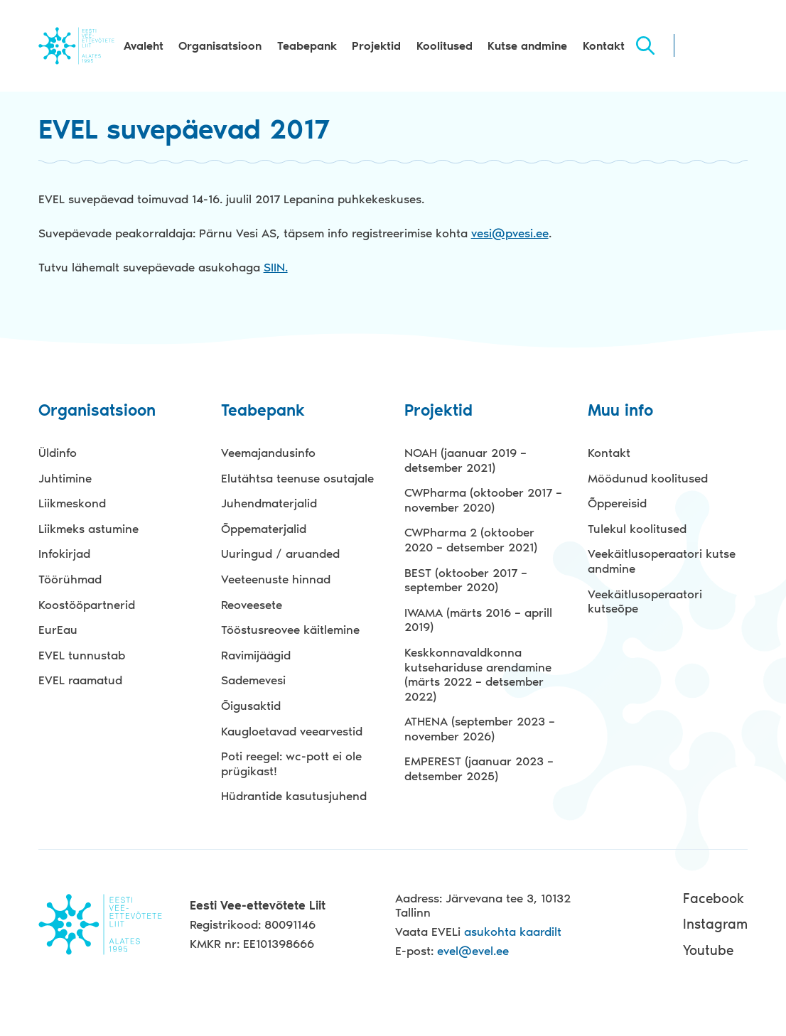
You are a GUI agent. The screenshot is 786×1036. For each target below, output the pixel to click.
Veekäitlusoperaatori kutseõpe (645, 601)
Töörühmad (70, 579)
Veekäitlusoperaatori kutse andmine (662, 561)
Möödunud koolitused (648, 478)
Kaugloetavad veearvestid (291, 731)
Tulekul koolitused (637, 529)
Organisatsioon (220, 46)
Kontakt (604, 46)
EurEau (57, 629)
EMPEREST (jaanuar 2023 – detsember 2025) (479, 768)
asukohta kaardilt (512, 931)
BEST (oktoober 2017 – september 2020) (465, 580)
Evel (76, 45)
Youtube (708, 950)
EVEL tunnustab (81, 655)
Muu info (620, 411)
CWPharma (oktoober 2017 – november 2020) (483, 499)
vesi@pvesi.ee (510, 233)
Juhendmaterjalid (269, 503)
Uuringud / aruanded (280, 553)
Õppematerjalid (263, 529)
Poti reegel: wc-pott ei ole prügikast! (291, 763)
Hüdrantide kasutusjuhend (294, 796)
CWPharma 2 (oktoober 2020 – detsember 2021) (470, 539)
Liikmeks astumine (88, 529)
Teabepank (307, 46)
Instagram (715, 924)
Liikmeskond (72, 503)
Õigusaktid (251, 705)
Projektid (376, 46)
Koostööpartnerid (86, 605)
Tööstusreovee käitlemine (290, 629)
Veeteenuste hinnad (275, 579)
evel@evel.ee (473, 951)
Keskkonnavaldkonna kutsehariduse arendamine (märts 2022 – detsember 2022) (477, 674)
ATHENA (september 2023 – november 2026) (479, 728)
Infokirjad (64, 553)
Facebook (713, 898)
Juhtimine (65, 478)
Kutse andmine (527, 46)
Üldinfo (57, 453)
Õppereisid (617, 503)
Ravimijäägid (256, 655)
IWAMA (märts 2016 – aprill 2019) (478, 620)
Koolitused (444, 46)
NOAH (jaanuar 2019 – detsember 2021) (465, 460)
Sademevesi (253, 680)
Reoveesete (251, 605)
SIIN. (276, 267)
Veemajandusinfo (268, 453)
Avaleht (143, 46)
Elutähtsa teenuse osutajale (297, 478)
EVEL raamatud (80, 680)
